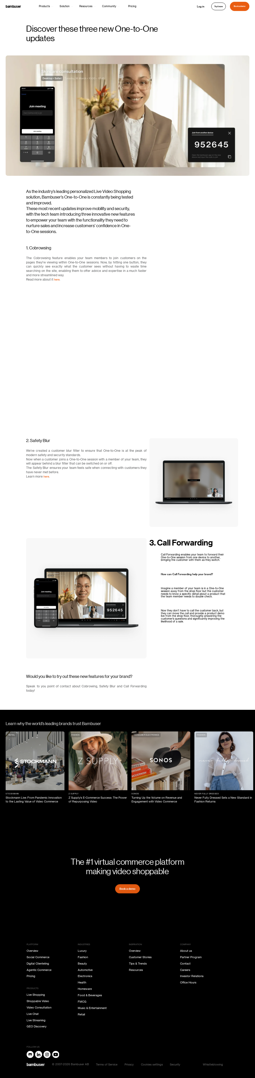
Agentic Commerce (39, 970)
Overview (32, 950)
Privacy (129, 1064)
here (57, 279)
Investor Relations (192, 976)
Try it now (218, 6)
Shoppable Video (38, 1001)
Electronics (85, 976)
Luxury (82, 950)
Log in (200, 6)
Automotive (85, 970)
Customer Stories (140, 957)
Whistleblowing (213, 1064)
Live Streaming (36, 1020)
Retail (81, 1014)
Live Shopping (36, 994)
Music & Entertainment (92, 1008)
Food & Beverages (90, 995)
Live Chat (33, 1014)
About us (186, 950)
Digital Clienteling (38, 963)
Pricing (132, 6)
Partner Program (191, 957)
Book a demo (240, 6)
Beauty (82, 963)
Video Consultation (39, 1007)
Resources (136, 970)
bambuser (13, 6)
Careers (185, 970)
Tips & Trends (138, 963)
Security (175, 1064)
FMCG (82, 1001)
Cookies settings (152, 1064)
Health (82, 982)
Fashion (83, 957)
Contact (185, 963)
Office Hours (188, 982)
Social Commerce (38, 957)
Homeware (85, 989)
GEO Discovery (37, 1026)
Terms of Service (106, 1064)
